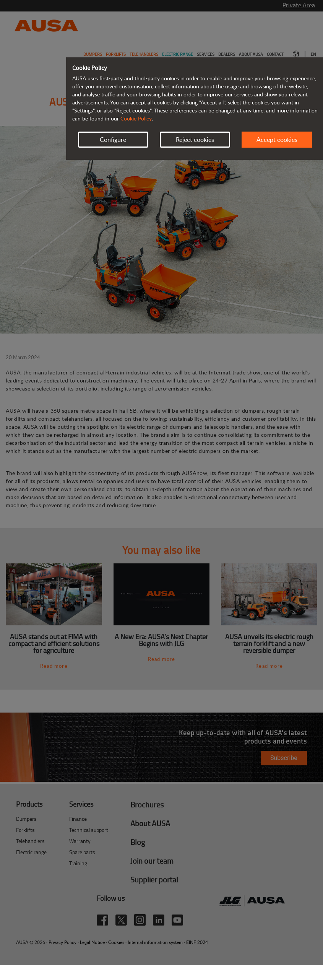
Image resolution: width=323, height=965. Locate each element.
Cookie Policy (136, 118)
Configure (113, 139)
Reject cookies (195, 139)
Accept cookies (276, 139)
